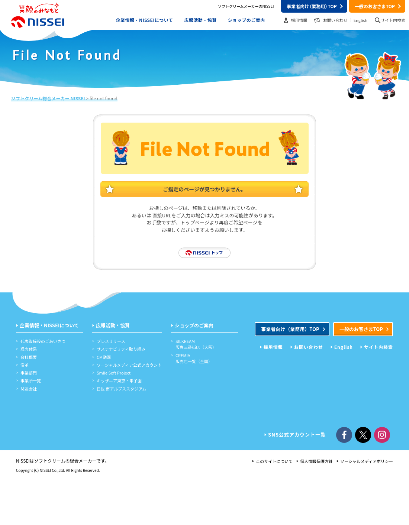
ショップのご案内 (246, 20)
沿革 (24, 365)
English (360, 20)
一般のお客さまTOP (375, 6)
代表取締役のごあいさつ (42, 341)
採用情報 (299, 20)
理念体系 (28, 349)
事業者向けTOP (311, 6)
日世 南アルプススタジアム (121, 389)
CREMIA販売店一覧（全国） (193, 358)
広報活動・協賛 (200, 20)
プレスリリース (111, 341)
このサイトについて (274, 461)
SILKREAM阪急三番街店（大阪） (195, 344)
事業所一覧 (30, 380)
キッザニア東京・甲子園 (119, 380)
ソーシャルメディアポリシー (366, 461)
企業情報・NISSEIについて (144, 20)
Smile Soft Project (114, 373)
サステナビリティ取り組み (121, 349)
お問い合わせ (335, 20)
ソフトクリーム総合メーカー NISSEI (48, 98)
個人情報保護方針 (316, 461)
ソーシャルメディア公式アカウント (129, 365)
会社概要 (28, 357)
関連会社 (28, 389)
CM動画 (104, 357)
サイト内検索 (393, 20)
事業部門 (28, 373)
